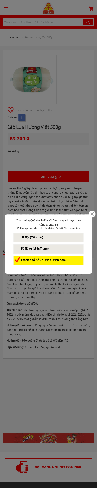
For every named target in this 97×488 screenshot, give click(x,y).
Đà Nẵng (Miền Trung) (34, 249)
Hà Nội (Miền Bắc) (32, 237)
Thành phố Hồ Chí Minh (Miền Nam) (43, 260)
